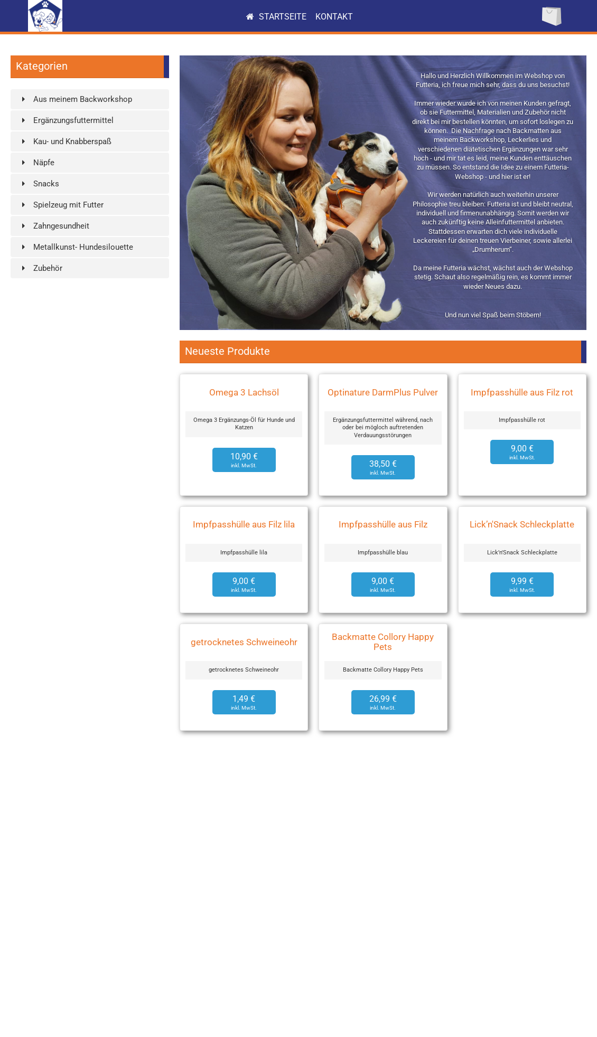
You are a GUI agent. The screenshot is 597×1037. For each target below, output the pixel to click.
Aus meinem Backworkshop (75, 99)
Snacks (38, 183)
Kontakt (334, 17)
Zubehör (40, 268)
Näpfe (36, 162)
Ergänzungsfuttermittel (66, 120)
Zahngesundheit (53, 226)
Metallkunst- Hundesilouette (75, 247)
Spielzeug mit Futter (61, 205)
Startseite (276, 17)
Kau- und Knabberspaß (64, 141)
